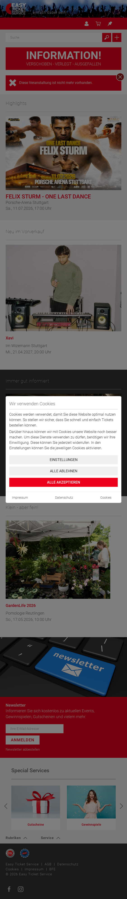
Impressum (20, 497)
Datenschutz (64, 497)
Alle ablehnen (63, 471)
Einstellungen (64, 460)
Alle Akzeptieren (63, 482)
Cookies (105, 497)
